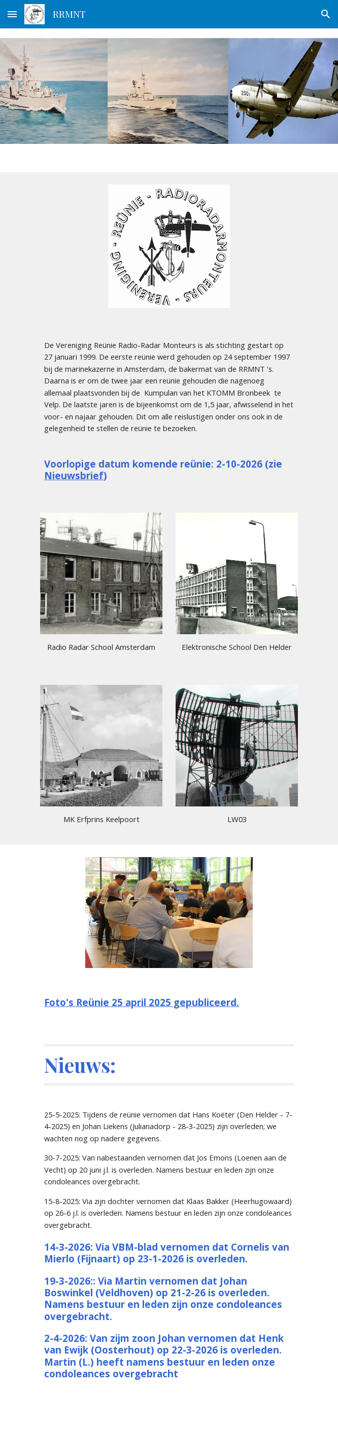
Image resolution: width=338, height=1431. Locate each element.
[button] (12, 14)
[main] (168, 391)
